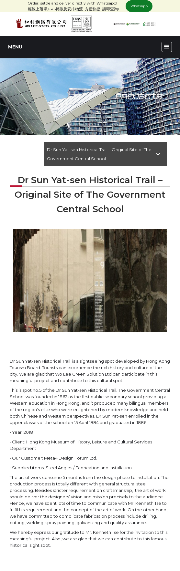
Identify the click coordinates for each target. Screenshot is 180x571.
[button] (167, 47)
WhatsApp (139, 6)
